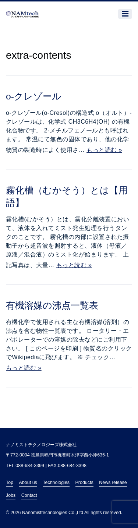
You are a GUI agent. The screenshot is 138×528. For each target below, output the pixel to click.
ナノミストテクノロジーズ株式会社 (41, 444)
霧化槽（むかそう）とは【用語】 (67, 196)
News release (113, 482)
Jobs (10, 495)
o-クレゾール (33, 96)
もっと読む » (104, 150)
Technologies (56, 482)
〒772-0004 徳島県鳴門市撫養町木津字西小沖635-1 (57, 455)
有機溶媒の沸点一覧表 (52, 305)
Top (9, 482)
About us (28, 482)
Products (84, 482)
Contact (29, 495)
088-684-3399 (29, 465)
